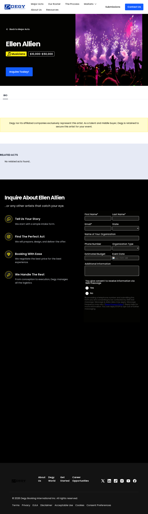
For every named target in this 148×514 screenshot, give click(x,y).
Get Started (64, 479)
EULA (35, 505)
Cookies (79, 505)
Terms (16, 505)
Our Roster (54, 4)
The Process (72, 4)
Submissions (112, 7)
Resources (52, 9)
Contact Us (134, 7)
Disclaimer (46, 505)
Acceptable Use (64, 505)
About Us (36, 9)
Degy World (51, 479)
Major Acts (37, 4)
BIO (5, 95)
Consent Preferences (99, 505)
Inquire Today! (19, 72)
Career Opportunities (80, 479)
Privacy (26, 505)
